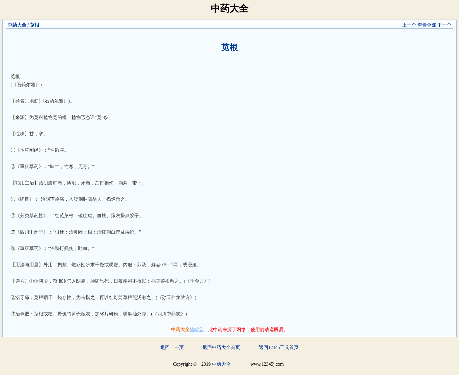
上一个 (409, 25)
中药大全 (17, 25)
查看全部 (426, 25)
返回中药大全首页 (221, 347)
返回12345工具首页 (279, 347)
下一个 (444, 25)
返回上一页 (172, 347)
